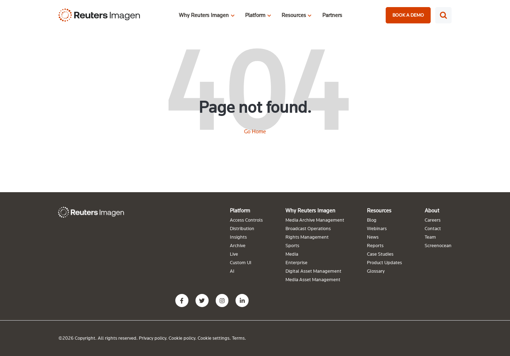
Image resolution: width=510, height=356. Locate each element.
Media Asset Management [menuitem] (312, 279)
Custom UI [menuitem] (240, 262)
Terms (238, 338)
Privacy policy (152, 338)
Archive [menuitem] (237, 245)
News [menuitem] (373, 237)
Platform (255, 14)
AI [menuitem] (232, 271)
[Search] (443, 15)
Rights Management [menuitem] (307, 237)
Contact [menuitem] (433, 228)
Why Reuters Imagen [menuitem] (310, 210)
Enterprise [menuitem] (296, 262)
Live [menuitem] (234, 254)
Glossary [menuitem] (376, 271)
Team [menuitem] (430, 237)
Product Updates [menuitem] (384, 262)
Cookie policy (182, 338)
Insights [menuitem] (238, 237)
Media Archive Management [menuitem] (314, 220)
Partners (332, 14)
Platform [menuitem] (240, 210)
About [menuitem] (432, 210)
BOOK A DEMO (408, 15)
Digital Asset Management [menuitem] (313, 271)
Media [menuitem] (291, 254)
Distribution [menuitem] (242, 228)
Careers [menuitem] (433, 220)
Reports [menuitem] (375, 245)
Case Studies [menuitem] (380, 254)
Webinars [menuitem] (377, 228)
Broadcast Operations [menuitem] (308, 228)
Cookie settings (214, 338)
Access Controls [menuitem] (246, 220)
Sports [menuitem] (292, 245)
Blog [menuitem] (371, 220)
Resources (294, 14)
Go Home (255, 131)
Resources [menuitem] (379, 210)
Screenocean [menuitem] (438, 245)
